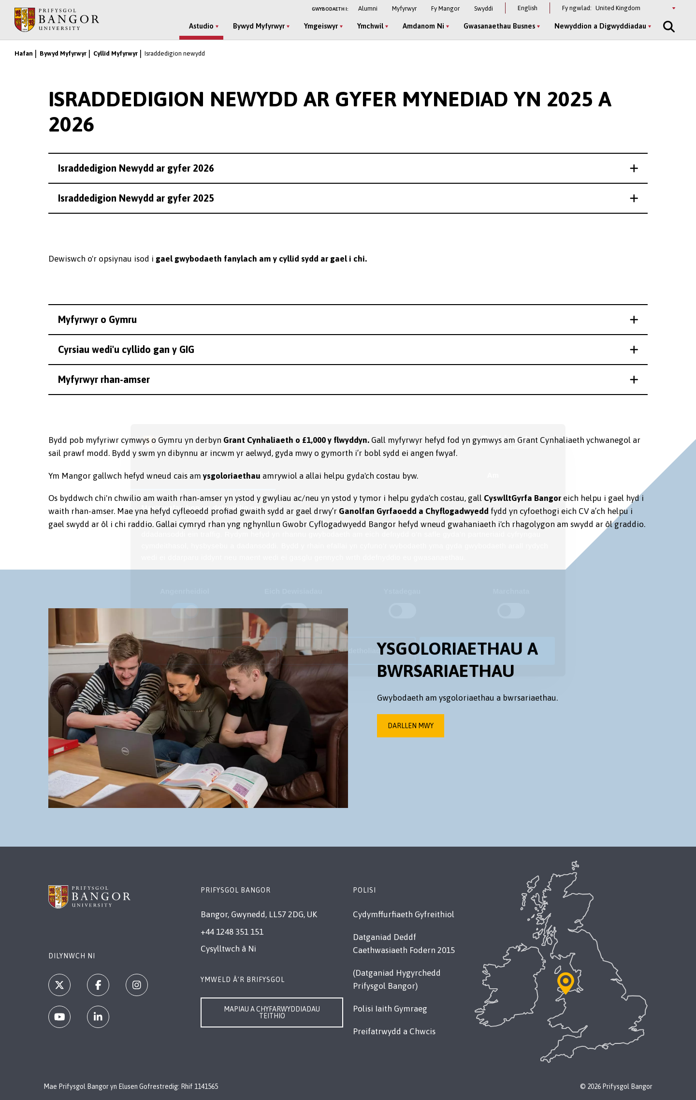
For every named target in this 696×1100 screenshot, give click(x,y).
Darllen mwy (411, 726)
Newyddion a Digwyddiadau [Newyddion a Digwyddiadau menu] (600, 26)
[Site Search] (668, 27)
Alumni (367, 8)
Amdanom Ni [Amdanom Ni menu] (423, 26)
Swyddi (483, 8)
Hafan (23, 53)
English (527, 8)
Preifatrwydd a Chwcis (394, 1031)
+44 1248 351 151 (232, 932)
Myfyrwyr (404, 8)
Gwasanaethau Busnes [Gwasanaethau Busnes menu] (499, 26)
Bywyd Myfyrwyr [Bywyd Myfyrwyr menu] (259, 26)
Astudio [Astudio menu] (201, 26)
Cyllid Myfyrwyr (115, 53)
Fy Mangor (445, 8)
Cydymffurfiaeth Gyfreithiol (403, 914)
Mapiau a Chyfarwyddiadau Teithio (272, 1012)
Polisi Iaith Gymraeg (390, 1008)
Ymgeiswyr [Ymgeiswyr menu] (321, 26)
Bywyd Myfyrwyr (63, 53)
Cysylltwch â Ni (228, 948)
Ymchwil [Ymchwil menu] (370, 26)
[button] (348, 168)
